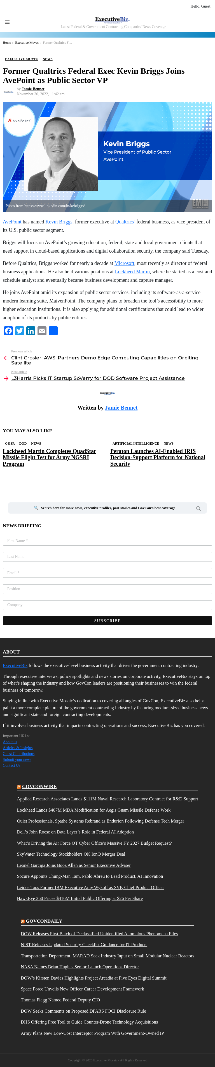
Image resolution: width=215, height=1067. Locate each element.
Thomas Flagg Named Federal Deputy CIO (60, 1000)
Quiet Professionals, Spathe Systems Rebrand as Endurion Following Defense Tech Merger (100, 821)
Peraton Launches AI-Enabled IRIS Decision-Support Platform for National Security (157, 457)
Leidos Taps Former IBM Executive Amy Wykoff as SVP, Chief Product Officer (90, 887)
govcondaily (44, 921)
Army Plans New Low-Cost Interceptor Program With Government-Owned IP (92, 1033)
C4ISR (10, 443)
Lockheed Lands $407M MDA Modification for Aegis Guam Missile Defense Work (93, 810)
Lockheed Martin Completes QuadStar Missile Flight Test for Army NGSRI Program (49, 457)
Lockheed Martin (132, 271)
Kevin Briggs (59, 222)
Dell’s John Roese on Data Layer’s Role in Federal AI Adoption (75, 832)
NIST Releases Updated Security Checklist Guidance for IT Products (84, 944)
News (36, 443)
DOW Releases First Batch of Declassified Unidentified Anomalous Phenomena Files (99, 933)
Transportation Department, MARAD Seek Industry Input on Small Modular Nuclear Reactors (107, 956)
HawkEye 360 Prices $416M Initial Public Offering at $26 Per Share (80, 898)
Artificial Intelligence (136, 443)
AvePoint (12, 222)
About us (10, 742)
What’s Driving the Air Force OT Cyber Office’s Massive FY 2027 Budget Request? (94, 843)
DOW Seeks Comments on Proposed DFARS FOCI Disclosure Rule (83, 1011)
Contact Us (11, 765)
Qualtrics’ (125, 222)
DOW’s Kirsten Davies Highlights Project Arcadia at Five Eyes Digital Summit (94, 978)
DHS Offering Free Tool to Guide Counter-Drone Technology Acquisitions (89, 1022)
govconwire (39, 786)
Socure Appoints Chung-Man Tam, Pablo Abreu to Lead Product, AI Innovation (90, 876)
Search (198, 509)
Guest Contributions (18, 754)
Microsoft (124, 263)
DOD (23, 443)
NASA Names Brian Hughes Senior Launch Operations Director (80, 966)
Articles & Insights (18, 748)
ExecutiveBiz (15, 665)
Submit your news (17, 759)
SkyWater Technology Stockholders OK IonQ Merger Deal (71, 854)
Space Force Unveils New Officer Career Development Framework (82, 989)
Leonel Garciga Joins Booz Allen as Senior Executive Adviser (73, 865)
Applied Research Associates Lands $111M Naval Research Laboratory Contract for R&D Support (107, 799)
